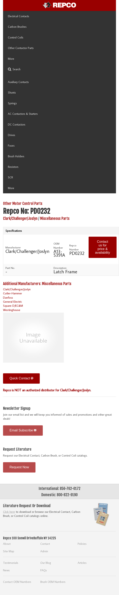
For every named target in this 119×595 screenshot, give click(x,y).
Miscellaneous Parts (55, 218)
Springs (12, 103)
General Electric (12, 301)
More (11, 59)
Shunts (12, 92)
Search (14, 69)
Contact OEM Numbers (17, 582)
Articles (82, 563)
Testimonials (10, 563)
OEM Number (58, 245)
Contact (45, 544)
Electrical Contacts (18, 16)
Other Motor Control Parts (22, 203)
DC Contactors (16, 124)
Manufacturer (13, 247)
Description (60, 268)
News (6, 570)
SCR (10, 177)
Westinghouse (11, 310)
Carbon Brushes (17, 27)
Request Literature (17, 449)
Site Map (8, 551)
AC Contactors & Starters (23, 114)
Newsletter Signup (16, 408)
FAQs (43, 570)
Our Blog (45, 563)
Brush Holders (16, 156)
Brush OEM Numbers (52, 582)
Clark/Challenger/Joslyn (20, 218)
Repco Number (74, 247)
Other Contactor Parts (21, 48)
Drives (11, 135)
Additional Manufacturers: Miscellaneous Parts (37, 283)
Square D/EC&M (13, 306)
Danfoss (8, 297)
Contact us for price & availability (102, 247)
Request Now (19, 467)
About (7, 544)
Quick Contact (21, 378)
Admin (44, 551)
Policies (82, 544)
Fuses (11, 145)
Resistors (13, 167)
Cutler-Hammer (12, 293)
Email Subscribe (23, 430)
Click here (9, 512)
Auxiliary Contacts (18, 82)
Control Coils (15, 37)
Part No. (10, 268)
